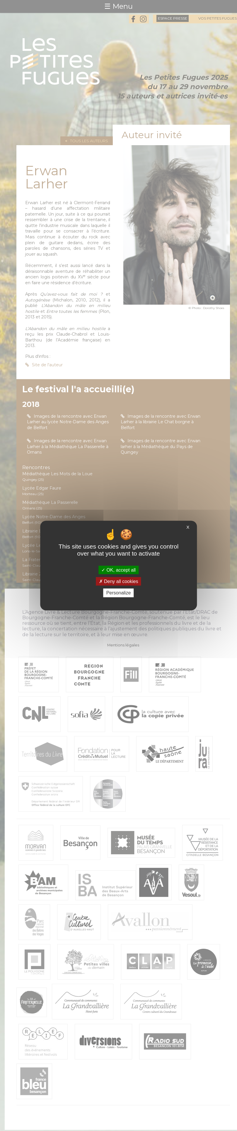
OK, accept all (118, 570)
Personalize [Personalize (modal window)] (118, 592)
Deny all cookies (118, 581)
